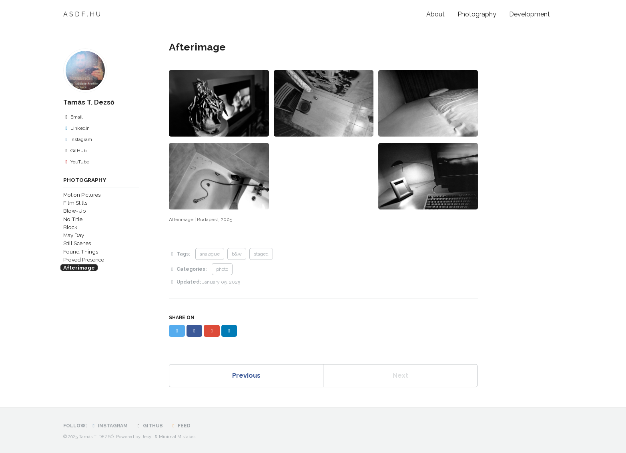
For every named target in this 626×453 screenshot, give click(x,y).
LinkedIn (76, 128)
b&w (237, 254)
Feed (181, 426)
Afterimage (79, 267)
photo (222, 269)
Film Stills (75, 202)
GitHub (74, 150)
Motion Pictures (81, 194)
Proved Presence (83, 259)
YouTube (76, 162)
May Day (73, 235)
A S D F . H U (81, 14)
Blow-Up (74, 210)
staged (261, 254)
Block (70, 227)
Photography (476, 14)
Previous (246, 375)
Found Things (80, 251)
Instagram (77, 139)
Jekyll (148, 436)
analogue (210, 254)
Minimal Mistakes (177, 436)
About (435, 14)
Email (72, 117)
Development (529, 14)
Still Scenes (77, 243)
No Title (72, 219)
